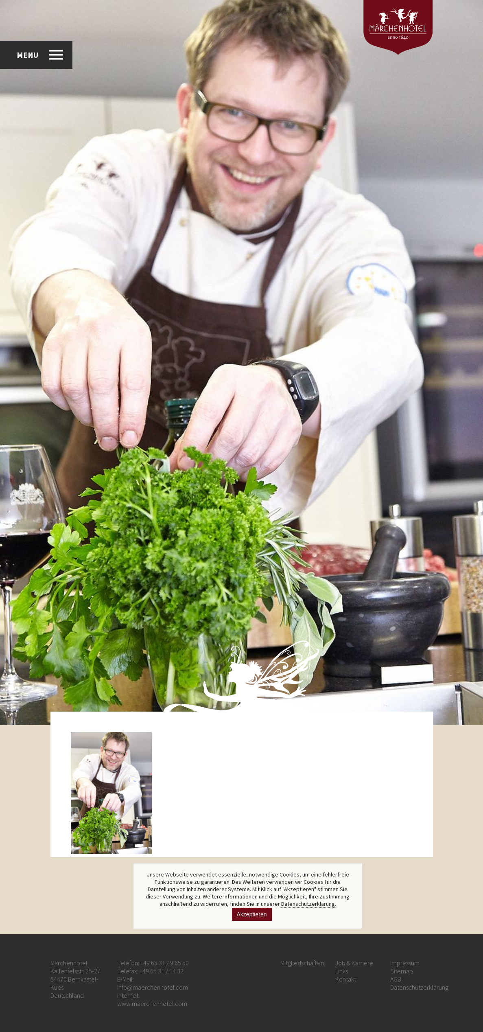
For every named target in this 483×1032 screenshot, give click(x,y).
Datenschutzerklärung (419, 987)
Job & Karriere (354, 963)
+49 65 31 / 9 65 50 (164, 963)
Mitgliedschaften (302, 963)
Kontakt (345, 979)
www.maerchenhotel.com (152, 1003)
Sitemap (401, 971)
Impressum (405, 963)
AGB (395, 979)
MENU (27, 55)
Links (341, 971)
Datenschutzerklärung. (308, 903)
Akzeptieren (252, 914)
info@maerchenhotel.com (152, 987)
